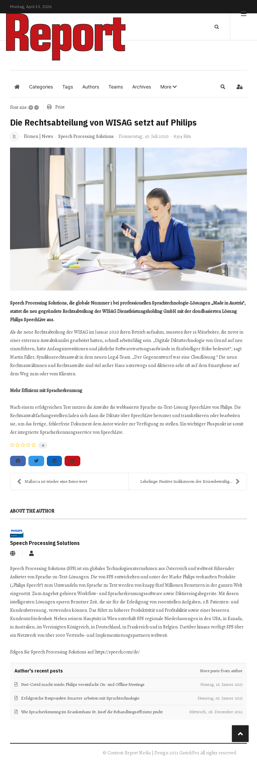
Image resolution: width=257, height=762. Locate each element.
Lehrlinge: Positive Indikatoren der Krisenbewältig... (190, 481)
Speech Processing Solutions (86, 136)
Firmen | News (38, 136)
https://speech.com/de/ (117, 652)
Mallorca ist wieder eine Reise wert (52, 481)
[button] (168, 86)
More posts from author (221, 671)
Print (60, 107)
